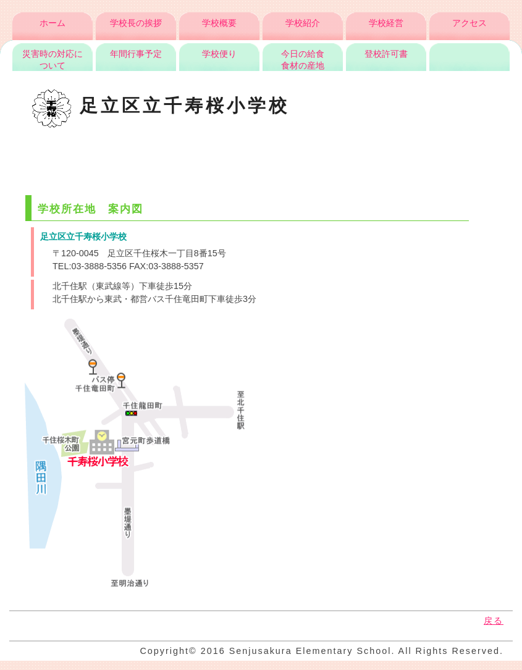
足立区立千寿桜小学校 (161, 105)
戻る (493, 621)
